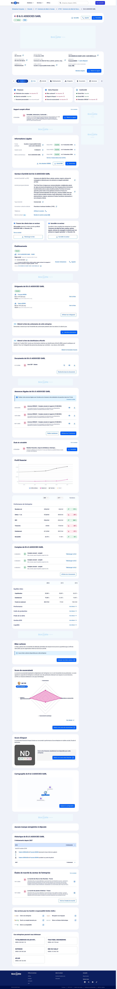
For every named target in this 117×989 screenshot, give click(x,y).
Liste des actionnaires (69, 332)
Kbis (33, 81)
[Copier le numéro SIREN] (23, 55)
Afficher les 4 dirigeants (68, 314)
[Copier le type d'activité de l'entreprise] (42, 202)
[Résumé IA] (64, 365)
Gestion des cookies (78, 987)
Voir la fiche (72, 296)
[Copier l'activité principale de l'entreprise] (74, 191)
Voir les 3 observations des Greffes (56, 157)
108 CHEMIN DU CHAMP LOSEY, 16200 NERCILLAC (82, 56)
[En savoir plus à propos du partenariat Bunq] (43, 920)
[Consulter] (69, 365)
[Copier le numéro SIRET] (26, 60)
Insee (69, 65)
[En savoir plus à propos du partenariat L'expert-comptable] (43, 925)
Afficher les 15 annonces (68, 433)
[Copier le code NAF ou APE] (65, 60)
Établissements (55, 81)
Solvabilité (97, 18)
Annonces (93, 81)
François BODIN (72, 61)
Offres (48, 3)
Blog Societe (86, 976)
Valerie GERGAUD (23, 852)
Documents (81, 81)
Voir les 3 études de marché (67, 900)
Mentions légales (80, 70)
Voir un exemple (74, 109)
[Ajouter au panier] (70, 117)
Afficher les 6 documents (68, 574)
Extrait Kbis (71, 163)
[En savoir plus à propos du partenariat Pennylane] (75, 920)
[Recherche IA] (22, 81)
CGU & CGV (70, 987)
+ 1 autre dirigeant (82, 61)
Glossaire (57, 978)
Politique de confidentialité (90, 987)
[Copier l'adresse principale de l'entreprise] (97, 55)
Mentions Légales (101, 987)
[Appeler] (85, 18)
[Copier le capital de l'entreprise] (42, 149)
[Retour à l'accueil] (16, 974)
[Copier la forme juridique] (56, 65)
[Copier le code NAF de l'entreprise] (74, 180)
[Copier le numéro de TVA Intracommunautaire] (25, 65)
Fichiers (30, 978)
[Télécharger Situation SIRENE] (74, 149)
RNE (73, 65)
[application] (46, 474)
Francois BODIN (34, 852)
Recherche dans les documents (66, 372)
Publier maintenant (52, 433)
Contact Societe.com (60, 976)
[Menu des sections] (13, 81)
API (29, 983)
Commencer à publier (71, 399)
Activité (43, 81)
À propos (63, 987)
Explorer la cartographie (67, 806)
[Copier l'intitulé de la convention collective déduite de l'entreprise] (56, 206)
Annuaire (30, 981)
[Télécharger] (74, 365)
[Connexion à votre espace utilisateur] (100, 3)
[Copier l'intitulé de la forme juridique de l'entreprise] (43, 144)
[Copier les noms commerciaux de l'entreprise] (42, 154)
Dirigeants (69, 81)
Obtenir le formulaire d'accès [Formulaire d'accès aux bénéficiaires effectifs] (69, 350)
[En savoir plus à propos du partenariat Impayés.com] (75, 916)
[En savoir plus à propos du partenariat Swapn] (43, 916)
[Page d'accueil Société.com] (15, 2)
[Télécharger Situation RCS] (74, 144)
